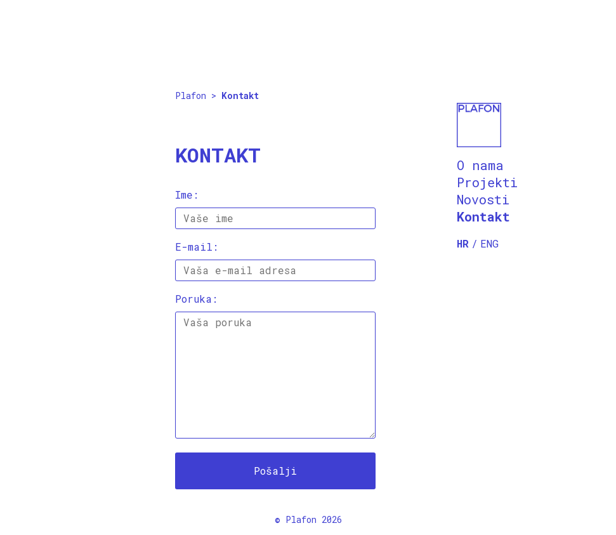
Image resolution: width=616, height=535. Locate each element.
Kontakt (483, 216)
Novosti (483, 199)
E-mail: (196, 246)
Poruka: (196, 298)
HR (463, 243)
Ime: (187, 194)
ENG (489, 243)
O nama (480, 165)
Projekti (487, 182)
